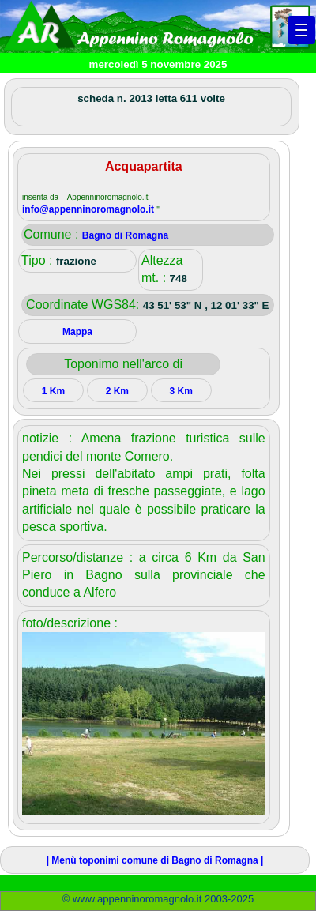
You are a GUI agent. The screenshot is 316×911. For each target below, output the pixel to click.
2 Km (117, 391)
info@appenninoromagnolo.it (89, 209)
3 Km (181, 391)
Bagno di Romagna (125, 235)
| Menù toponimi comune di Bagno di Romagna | (155, 860)
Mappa (77, 331)
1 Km (53, 391)
